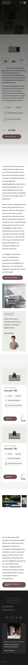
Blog (3, 664)
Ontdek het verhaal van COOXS (12, 584)
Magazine (4, 661)
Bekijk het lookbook (11, 277)
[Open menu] (24, 2)
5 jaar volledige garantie (12, 567)
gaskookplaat (6, 199)
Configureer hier (10, 136)
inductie (20, 196)
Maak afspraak (8, 333)
